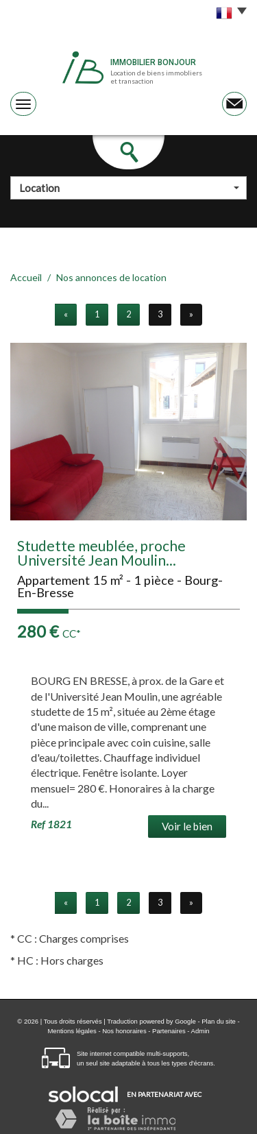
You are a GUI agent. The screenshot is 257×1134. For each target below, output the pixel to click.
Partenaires (169, 1031)
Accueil (26, 277)
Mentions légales (71, 1031)
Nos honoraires (124, 1031)
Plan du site (218, 1021)
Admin (200, 1031)
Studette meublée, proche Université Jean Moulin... (101, 552)
